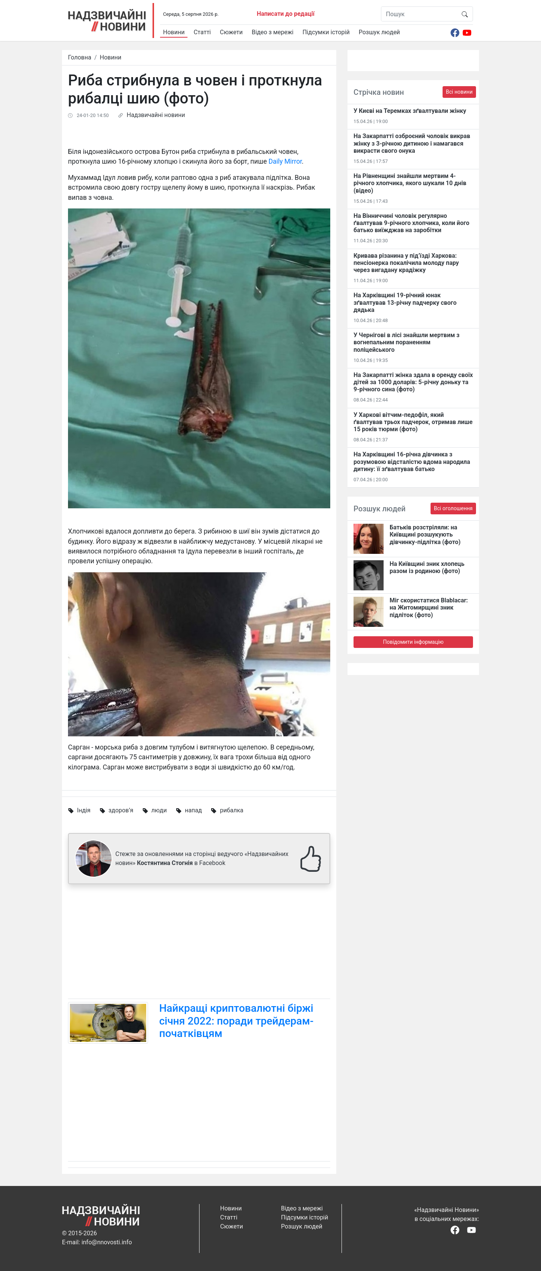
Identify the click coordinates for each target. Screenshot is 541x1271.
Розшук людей (379, 32)
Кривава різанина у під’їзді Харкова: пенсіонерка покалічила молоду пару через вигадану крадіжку (406, 263)
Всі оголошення (453, 508)
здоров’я (121, 810)
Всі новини (459, 92)
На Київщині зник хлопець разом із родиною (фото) (427, 567)
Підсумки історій (326, 32)
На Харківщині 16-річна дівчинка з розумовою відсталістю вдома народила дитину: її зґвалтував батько (412, 461)
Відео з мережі (272, 32)
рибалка (231, 810)
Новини (173, 32)
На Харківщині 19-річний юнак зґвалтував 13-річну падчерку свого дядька (405, 302)
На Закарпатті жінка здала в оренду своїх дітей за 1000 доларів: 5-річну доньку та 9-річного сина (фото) (413, 382)
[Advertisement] (199, 943)
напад (193, 810)
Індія (84, 810)
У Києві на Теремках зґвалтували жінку (410, 110)
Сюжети (231, 32)
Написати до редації (285, 13)
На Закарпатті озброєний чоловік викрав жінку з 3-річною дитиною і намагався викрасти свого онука (412, 143)
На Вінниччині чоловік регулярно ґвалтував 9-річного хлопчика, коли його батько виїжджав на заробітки (411, 223)
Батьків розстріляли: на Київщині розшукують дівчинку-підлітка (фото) (425, 534)
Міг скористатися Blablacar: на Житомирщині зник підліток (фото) (429, 607)
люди (159, 810)
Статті (202, 32)
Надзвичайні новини (156, 115)
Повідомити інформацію (413, 642)
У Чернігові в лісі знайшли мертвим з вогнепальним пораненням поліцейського (406, 342)
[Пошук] (419, 14)
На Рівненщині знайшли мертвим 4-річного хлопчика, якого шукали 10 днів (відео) (410, 183)
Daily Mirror (285, 161)
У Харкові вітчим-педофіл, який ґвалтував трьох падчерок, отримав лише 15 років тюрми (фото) (413, 422)
